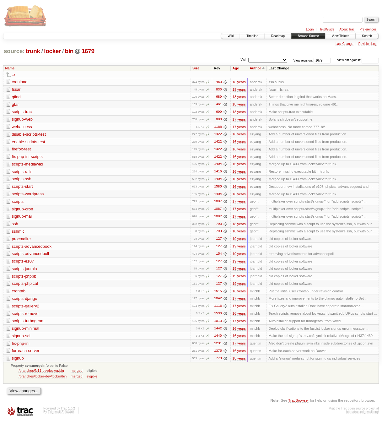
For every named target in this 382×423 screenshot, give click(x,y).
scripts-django (24, 300)
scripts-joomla (24, 270)
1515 (218, 293)
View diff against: (358, 60)
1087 (218, 202)
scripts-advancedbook (31, 247)
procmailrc (21, 240)
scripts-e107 (23, 262)
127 (219, 240)
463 (219, 81)
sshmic (18, 232)
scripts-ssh (21, 179)
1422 (218, 134)
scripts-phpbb (24, 277)
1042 (218, 300)
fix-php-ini (21, 345)
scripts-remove (25, 315)
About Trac (346, 29)
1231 (218, 345)
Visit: (243, 60)
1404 (218, 164)
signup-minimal (25, 330)
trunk (33, 51)
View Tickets (340, 36)
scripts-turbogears (28, 323)
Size (195, 68)
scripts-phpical (25, 285)
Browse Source (308, 36)
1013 (218, 323)
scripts (18, 202)
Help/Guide (326, 29)
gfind (16, 97)
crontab (18, 292)
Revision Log (367, 44)
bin (69, 51)
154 (219, 255)
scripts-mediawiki (27, 164)
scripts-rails (22, 172)
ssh (15, 225)
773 (219, 360)
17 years (239, 120)
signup (18, 360)
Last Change (344, 44)
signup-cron (22, 210)
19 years (239, 240)
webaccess (22, 127)
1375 (218, 353)
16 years (239, 135)
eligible (92, 379)
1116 (218, 308)
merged (76, 373)
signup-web (22, 119)
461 (219, 104)
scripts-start (22, 187)
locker (52, 51)
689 (219, 97)
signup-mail (22, 217)
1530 (218, 315)
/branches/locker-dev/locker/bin (43, 379)
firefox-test (21, 149)
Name (10, 68)
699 (219, 112)
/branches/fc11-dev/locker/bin (41, 373)
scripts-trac (22, 112)
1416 (218, 172)
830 (219, 89)
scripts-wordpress (28, 195)
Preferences (368, 29)
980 (219, 119)
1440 (218, 338)
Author (255, 68)
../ (13, 74)
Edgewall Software (61, 414)
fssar (16, 89)
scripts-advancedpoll (30, 255)
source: (14, 51)
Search (367, 36)
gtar (15, 104)
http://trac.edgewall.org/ (362, 414)
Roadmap (278, 36)
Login (310, 29)
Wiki (231, 36)
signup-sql (21, 338)
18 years (239, 82)
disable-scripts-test (29, 134)
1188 (218, 127)
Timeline (252, 36)
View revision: (303, 60)
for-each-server (26, 353)
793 (219, 225)
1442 (218, 330)
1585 (218, 187)
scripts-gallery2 (25, 308)
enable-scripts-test (28, 142)
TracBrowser (298, 403)
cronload (20, 81)
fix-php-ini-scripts (27, 157)
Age (236, 68)
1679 (88, 51)
